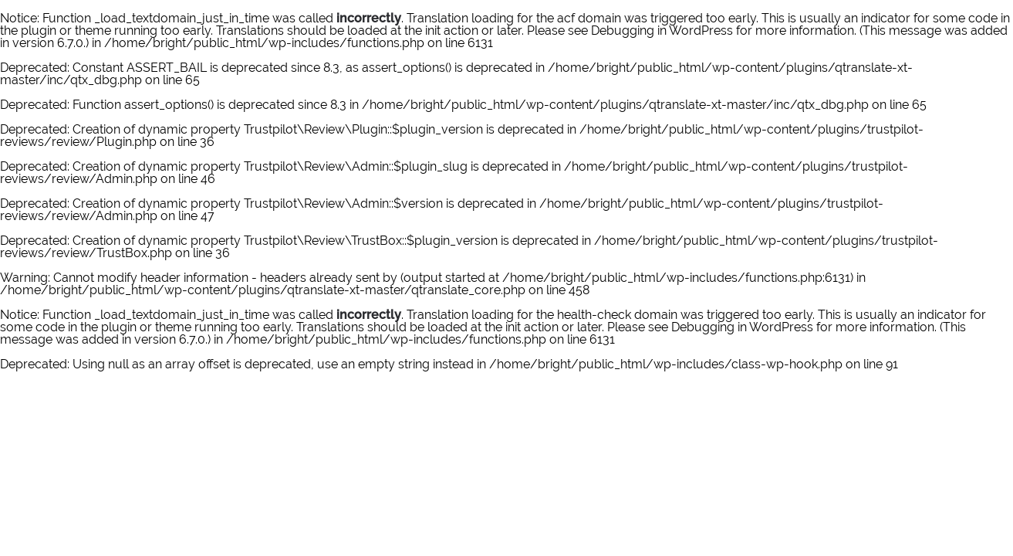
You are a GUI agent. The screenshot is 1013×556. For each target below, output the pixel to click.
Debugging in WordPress (662, 30)
